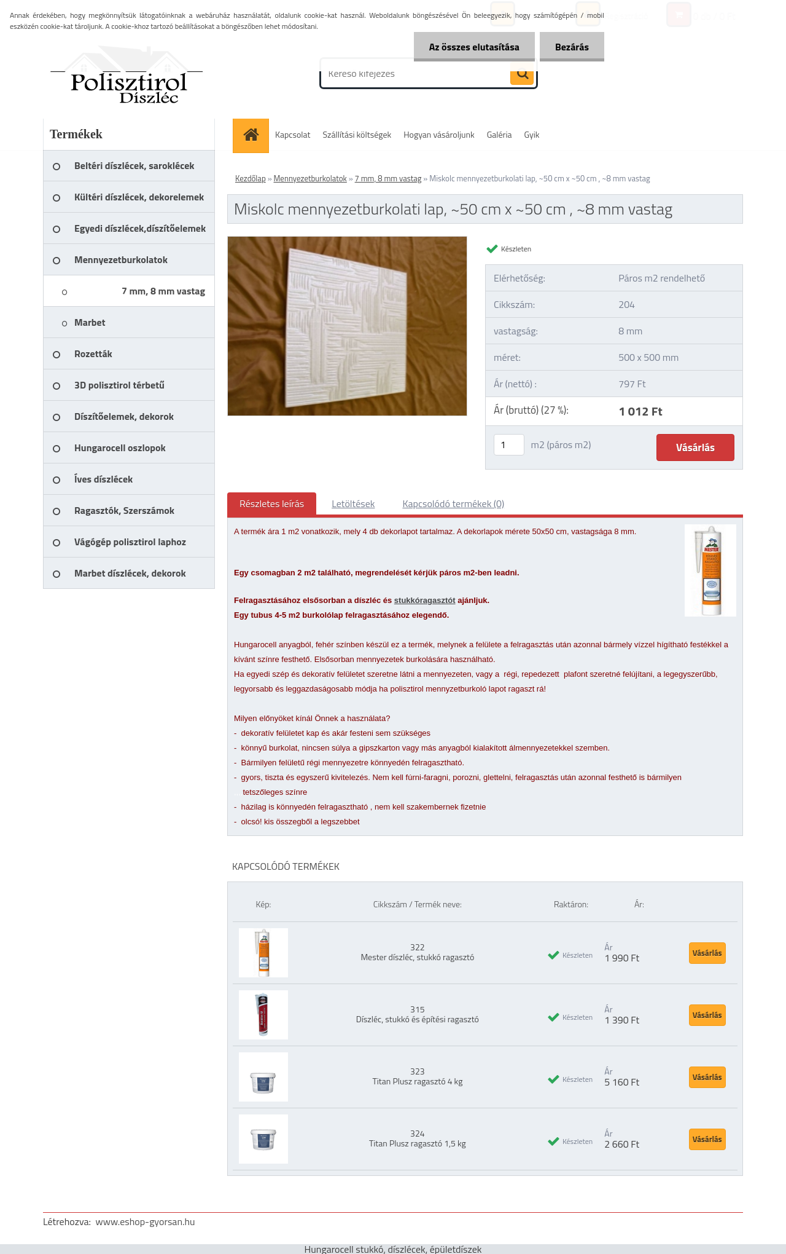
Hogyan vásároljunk (438, 134)
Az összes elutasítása (474, 46)
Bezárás (572, 46)
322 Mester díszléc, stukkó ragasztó (417, 951)
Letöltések (353, 503)
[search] (522, 73)
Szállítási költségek (357, 134)
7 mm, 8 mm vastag (388, 178)
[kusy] (509, 444)
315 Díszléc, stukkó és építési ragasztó (417, 1014)
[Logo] (127, 73)
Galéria (499, 134)
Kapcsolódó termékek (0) (453, 503)
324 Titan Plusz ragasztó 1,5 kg (417, 1138)
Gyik (532, 134)
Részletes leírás (271, 503)
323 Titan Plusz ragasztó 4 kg (417, 1076)
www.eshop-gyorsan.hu (145, 1221)
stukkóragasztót (425, 600)
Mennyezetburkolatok (310, 178)
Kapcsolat (293, 134)
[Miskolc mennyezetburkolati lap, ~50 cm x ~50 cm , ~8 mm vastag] (347, 241)
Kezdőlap (250, 178)
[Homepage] (255, 134)
